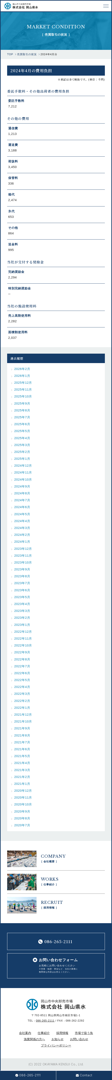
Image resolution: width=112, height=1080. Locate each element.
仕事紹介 (44, 1033)
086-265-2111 (45, 1020)
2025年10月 (23, 396)
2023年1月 (22, 624)
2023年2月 (22, 617)
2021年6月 (22, 749)
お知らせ (57, 1039)
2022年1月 (22, 707)
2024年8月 (22, 493)
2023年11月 (23, 555)
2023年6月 (22, 590)
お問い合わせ (79, 1039)
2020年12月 (23, 790)
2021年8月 (22, 735)
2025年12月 (23, 382)
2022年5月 (22, 680)
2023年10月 (23, 562)
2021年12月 (23, 714)
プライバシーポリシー (56, 1045)
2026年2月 (22, 369)
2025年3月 (22, 445)
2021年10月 (23, 721)
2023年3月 (22, 611)
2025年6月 (22, 424)
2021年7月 (22, 742)
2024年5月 (22, 514)
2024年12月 (23, 465)
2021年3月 (22, 770)
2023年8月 (22, 576)
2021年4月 (22, 763)
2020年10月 (23, 804)
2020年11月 (23, 797)
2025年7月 (22, 417)
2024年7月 (22, 500)
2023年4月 (22, 604)
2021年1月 (22, 783)
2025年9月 (22, 403)
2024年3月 (22, 528)
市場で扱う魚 (84, 1033)
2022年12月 (23, 631)
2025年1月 (22, 458)
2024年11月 (23, 472)
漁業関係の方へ (34, 1039)
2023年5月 (22, 597)
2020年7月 (22, 825)
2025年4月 (22, 438)
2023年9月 (22, 569)
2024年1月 (22, 541)
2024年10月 (23, 479)
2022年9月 (22, 652)
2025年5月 (22, 431)
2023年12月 (23, 548)
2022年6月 (22, 673)
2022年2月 (22, 701)
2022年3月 (22, 693)
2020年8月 (22, 818)
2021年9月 (22, 728)
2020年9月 (22, 811)
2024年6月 (22, 507)
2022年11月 (23, 638)
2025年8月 (22, 410)
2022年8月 (22, 659)
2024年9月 (22, 486)
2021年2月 (22, 777)
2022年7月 (22, 666)
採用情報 (62, 1033)
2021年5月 (22, 756)
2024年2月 (22, 534)
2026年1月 (22, 375)
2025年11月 (23, 389)
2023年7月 (22, 583)
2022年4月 (22, 687)
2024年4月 (22, 521)
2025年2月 (22, 452)
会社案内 (25, 1033)
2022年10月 (23, 645)
